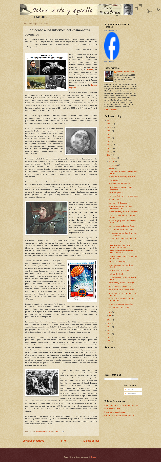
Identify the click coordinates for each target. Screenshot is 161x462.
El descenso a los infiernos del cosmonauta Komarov (119, 246)
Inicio (63, 441)
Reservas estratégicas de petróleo (120, 304)
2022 (109, 134)
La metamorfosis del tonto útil (119, 184)
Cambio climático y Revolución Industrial (122, 212)
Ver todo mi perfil (110, 110)
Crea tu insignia (109, 61)
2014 (109, 323)
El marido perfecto (115, 242)
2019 (109, 145)
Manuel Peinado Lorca (111, 30)
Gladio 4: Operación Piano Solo (119, 286)
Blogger (93, 457)
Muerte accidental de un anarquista (121, 290)
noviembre (113, 158)
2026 (109, 120)
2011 (109, 334)
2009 (109, 341)
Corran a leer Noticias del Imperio (120, 229)
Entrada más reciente (33, 441)
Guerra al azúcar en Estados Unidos (121, 226)
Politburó (90, 70)
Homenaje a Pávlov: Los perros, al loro (122, 177)
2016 (109, 155)
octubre (112, 161)
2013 (109, 327)
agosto (111, 168)
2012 (109, 330)
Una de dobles (113, 199)
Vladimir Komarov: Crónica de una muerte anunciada (120, 252)
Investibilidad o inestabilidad (118, 270)
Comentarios (130, 394)
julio (110, 312)
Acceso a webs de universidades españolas (120, 415)
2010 (109, 337)
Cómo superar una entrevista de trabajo (122, 238)
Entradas (129, 390)
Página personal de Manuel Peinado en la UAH (121, 406)
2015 (109, 320)
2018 (109, 148)
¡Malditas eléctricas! (115, 274)
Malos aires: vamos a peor (117, 261)
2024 (109, 127)
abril (110, 315)
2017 (109, 152)
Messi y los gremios (115, 192)
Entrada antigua (91, 441)
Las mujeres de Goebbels (117, 203)
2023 (109, 131)
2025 (109, 124)
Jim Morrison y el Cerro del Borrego (121, 283)
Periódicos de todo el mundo (114, 412)
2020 (109, 141)
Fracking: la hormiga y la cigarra (119, 307)
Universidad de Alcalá (112, 409)
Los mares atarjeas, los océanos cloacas (123, 196)
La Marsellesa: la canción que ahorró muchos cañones (121, 207)
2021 (109, 138)
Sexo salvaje (113, 180)
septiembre (113, 165)
